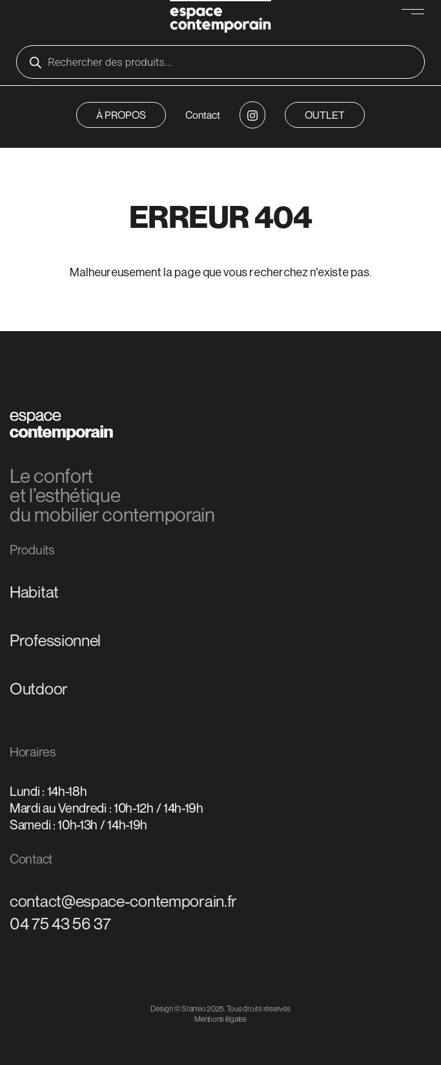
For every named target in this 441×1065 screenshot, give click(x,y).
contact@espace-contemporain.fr (123, 901)
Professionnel (55, 640)
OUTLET (325, 114)
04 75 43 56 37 (60, 923)
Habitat (34, 592)
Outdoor (39, 688)
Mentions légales (220, 1019)
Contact (202, 115)
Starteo (193, 1008)
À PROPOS (121, 114)
